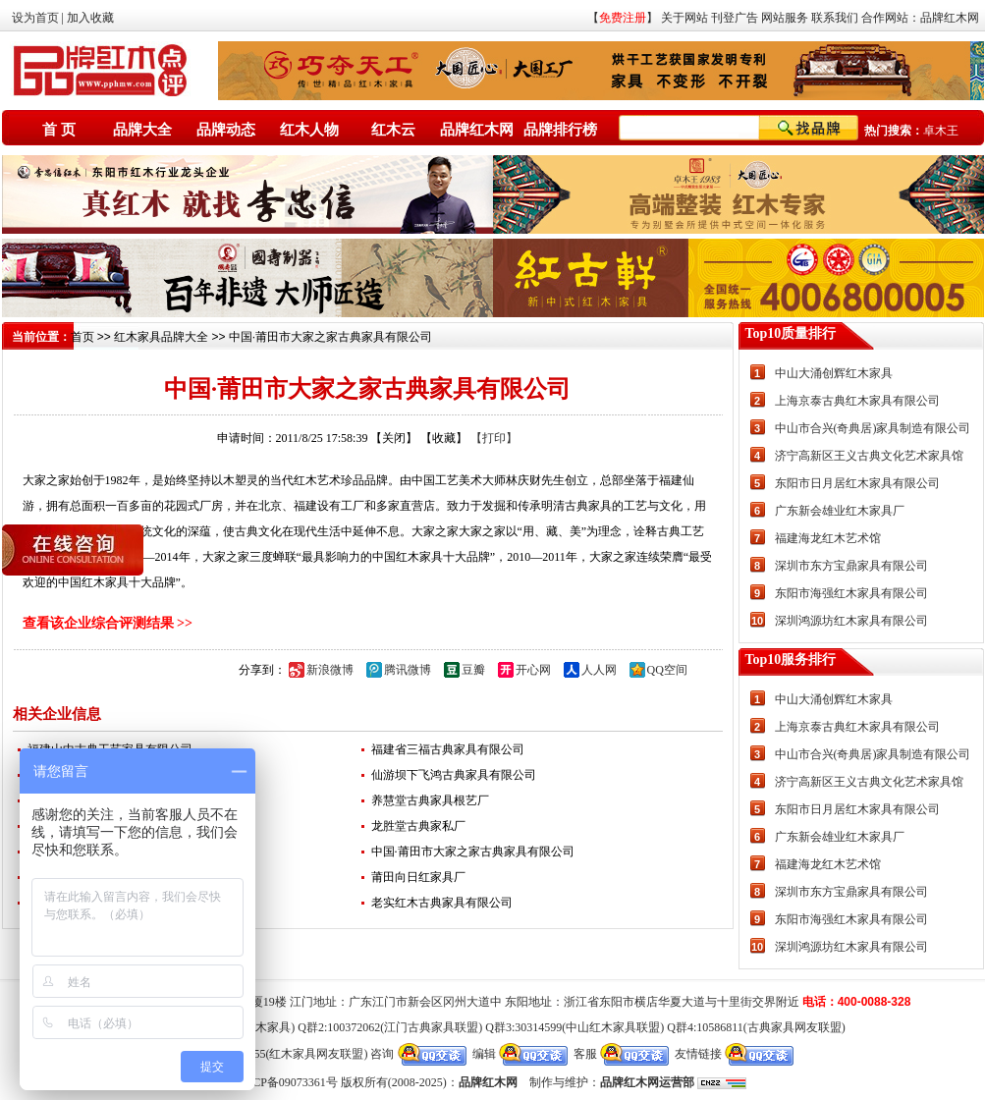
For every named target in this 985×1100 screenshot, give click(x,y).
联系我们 (834, 18)
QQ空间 (667, 670)
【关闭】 (393, 438)
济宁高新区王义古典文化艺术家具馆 (869, 456)
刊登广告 (734, 18)
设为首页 (35, 18)
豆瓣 (473, 670)
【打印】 (494, 438)
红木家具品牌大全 (161, 337)
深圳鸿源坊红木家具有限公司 (851, 621)
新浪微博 (330, 670)
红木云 (393, 130)
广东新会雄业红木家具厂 (839, 511)
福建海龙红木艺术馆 (828, 538)
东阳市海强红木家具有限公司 (851, 593)
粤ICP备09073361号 (287, 1082)
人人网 (599, 670)
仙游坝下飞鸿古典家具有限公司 (453, 775)
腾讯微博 (407, 670)
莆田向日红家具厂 (418, 877)
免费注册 (622, 18)
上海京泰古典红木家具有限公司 (857, 401)
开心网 (533, 670)
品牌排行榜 (560, 130)
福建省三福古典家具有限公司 (447, 749)
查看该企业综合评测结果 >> (107, 623)
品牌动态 (225, 130)
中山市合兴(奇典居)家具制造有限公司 (873, 428)
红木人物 (309, 130)
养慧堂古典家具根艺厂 (430, 800)
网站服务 (784, 18)
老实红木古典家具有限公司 (442, 902)
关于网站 (684, 18)
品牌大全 (142, 130)
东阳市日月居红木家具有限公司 (857, 483)
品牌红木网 (949, 18)
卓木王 (940, 131)
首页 (82, 337)
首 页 (59, 130)
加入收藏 (90, 18)
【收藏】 (443, 438)
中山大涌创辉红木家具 (834, 373)
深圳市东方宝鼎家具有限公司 (851, 566)
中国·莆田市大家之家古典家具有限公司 (473, 851)
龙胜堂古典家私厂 (418, 826)
